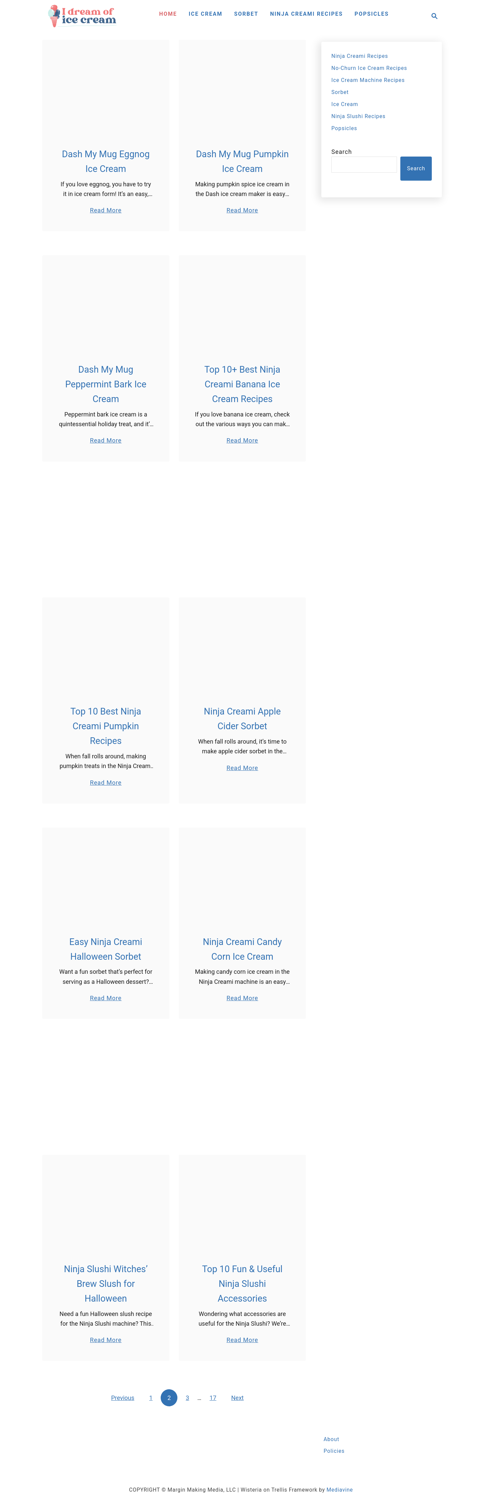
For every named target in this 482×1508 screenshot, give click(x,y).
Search (341, 151)
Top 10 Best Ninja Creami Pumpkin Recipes (105, 726)
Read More (106, 210)
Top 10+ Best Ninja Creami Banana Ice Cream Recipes (242, 384)
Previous (122, 1397)
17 (213, 1397)
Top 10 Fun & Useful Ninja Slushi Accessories (242, 1284)
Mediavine (340, 1490)
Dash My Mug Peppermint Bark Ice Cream (106, 384)
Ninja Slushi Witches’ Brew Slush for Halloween (106, 1284)
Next (237, 1397)
